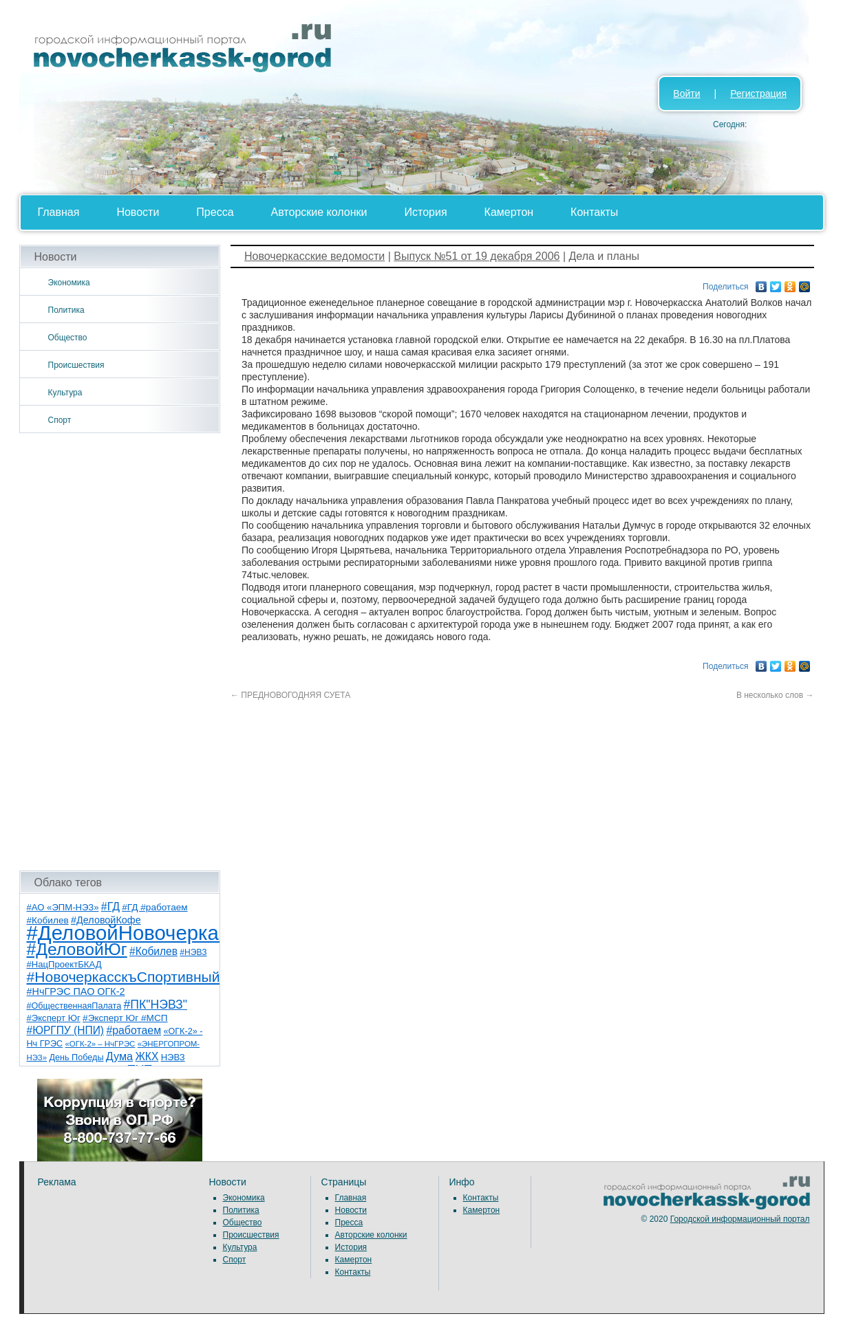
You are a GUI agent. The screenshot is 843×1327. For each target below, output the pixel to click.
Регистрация (758, 93)
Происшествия (76, 365)
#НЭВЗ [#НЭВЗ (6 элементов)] (193, 952)
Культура (65, 392)
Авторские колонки (319, 212)
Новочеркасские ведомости (314, 256)
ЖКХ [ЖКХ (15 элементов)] (146, 1056)
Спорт (60, 420)
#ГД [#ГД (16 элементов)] (110, 906)
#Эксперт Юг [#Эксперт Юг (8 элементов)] (54, 1018)
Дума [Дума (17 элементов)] (119, 1056)
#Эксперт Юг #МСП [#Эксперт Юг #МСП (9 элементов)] (125, 1018)
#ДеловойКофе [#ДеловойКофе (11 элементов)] (106, 919)
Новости (137, 212)
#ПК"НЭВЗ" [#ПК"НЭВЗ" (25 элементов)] (155, 1004)
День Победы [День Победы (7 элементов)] (76, 1057)
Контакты (594, 212)
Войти (686, 93)
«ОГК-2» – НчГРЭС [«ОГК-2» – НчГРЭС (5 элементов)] (100, 1044)
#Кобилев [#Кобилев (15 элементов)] (153, 951)
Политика (66, 310)
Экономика (69, 282)
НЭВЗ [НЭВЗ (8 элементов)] (173, 1057)
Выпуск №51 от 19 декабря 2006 (476, 256)
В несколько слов (775, 695)
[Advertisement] (120, 652)
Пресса (214, 212)
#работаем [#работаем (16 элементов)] (133, 1030)
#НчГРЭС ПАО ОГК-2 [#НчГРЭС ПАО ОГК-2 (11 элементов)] (76, 991)
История (426, 212)
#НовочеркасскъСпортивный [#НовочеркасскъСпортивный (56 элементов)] (123, 977)
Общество (67, 337)
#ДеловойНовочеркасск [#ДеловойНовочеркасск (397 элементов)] (137, 932)
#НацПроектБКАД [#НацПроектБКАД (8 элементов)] (64, 964)
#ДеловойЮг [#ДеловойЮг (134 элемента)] (77, 949)
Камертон (509, 212)
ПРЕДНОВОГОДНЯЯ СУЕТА (290, 695)
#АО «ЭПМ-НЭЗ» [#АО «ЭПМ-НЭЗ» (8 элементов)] (63, 907)
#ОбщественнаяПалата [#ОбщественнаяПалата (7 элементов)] (74, 1006)
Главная (59, 212)
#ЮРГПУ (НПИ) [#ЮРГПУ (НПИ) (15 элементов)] (66, 1030)
